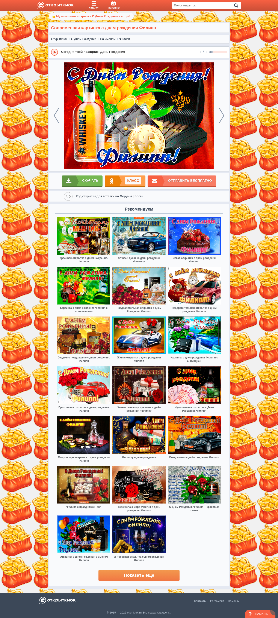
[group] (139, 52)
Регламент (217, 601)
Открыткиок (59, 39)
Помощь (233, 601)
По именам (107, 39)
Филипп (124, 39)
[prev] (56, 115)
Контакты (200, 601)
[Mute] (211, 52)
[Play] (54, 52)
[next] (221, 115)
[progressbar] (220, 52)
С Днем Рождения (83, 39)
